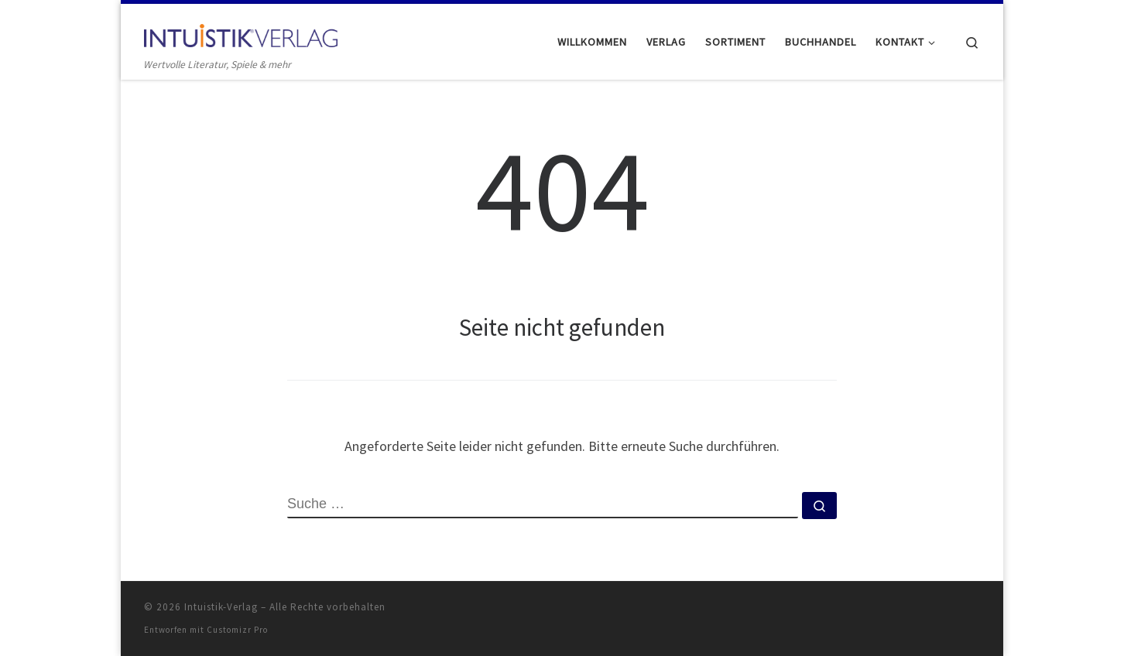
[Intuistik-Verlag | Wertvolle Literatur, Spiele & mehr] (241, 32)
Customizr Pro (237, 629)
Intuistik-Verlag (221, 606)
